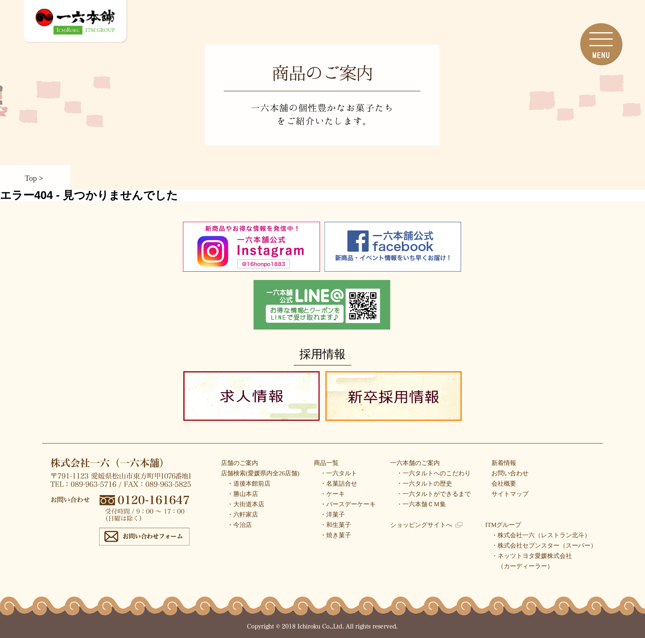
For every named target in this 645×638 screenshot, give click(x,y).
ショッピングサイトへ (426, 525)
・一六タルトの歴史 (424, 483)
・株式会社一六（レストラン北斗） (540, 535)
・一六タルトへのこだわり (433, 473)
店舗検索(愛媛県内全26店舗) (260, 473)
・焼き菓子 (335, 535)
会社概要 (503, 483)
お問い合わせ (510, 473)
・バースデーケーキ (348, 504)
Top (31, 178)
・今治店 (239, 525)
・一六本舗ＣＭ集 (421, 504)
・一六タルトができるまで (433, 494)
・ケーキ (332, 494)
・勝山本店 (242, 494)
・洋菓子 (332, 514)
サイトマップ (510, 494)
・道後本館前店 (248, 483)
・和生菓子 (335, 525)
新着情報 (503, 463)
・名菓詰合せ (338, 483)
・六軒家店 (242, 514)
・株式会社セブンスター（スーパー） (544, 545)
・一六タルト (338, 473)
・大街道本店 (245, 504)
